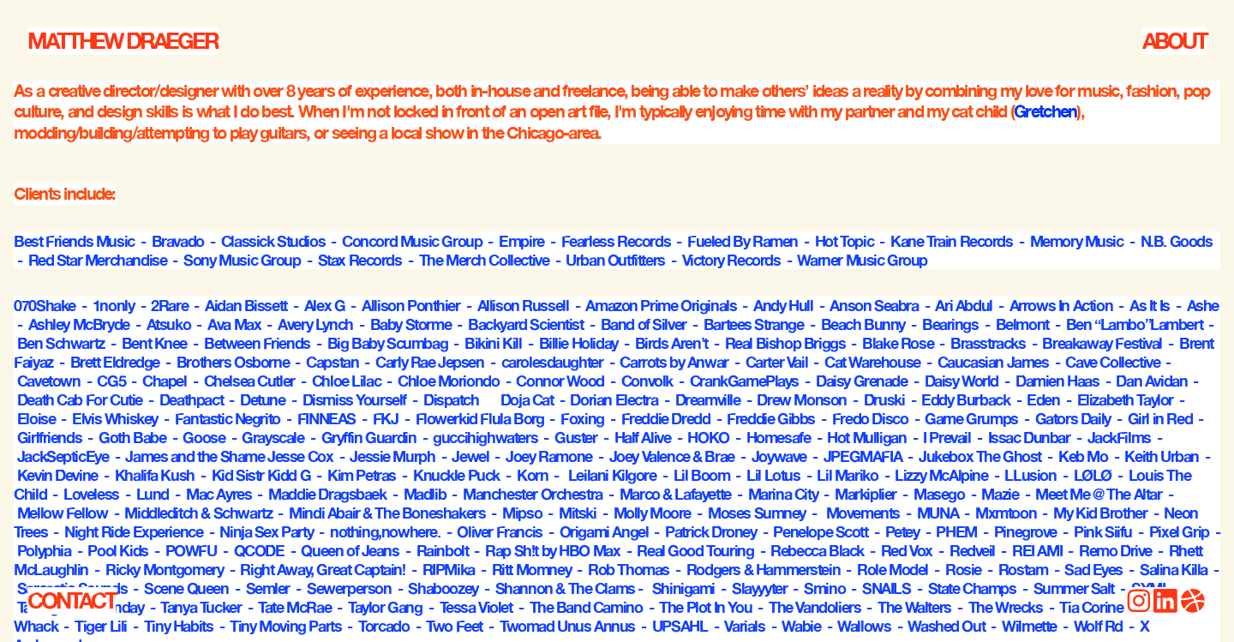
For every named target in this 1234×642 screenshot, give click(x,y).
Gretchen (1045, 111)
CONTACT (71, 600)
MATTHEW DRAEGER (122, 40)
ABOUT (1174, 40)
